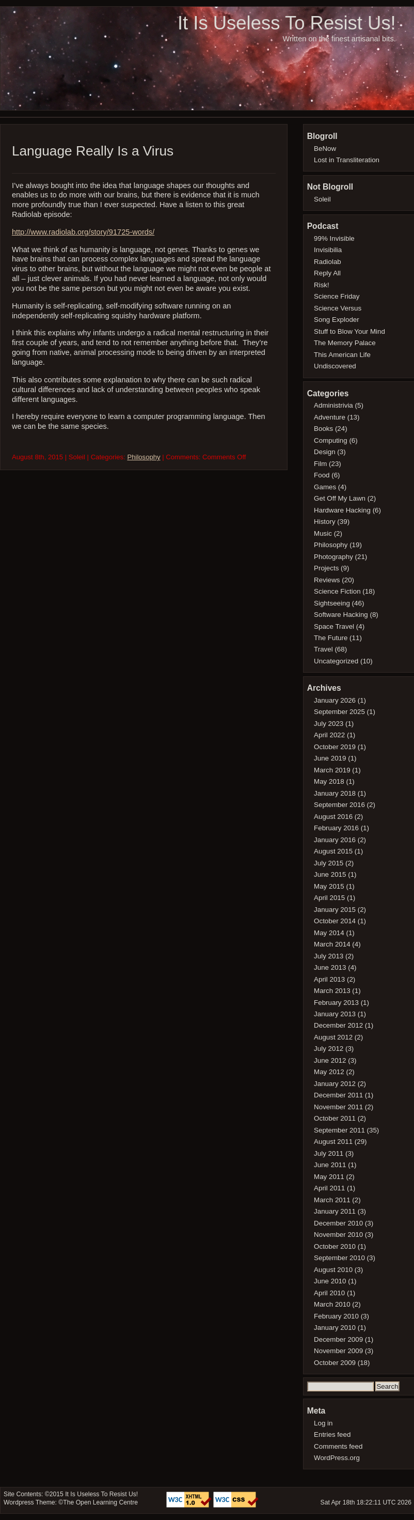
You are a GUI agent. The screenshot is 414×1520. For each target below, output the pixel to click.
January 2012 (335, 1084)
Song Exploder (336, 319)
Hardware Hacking (342, 510)
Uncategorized (336, 661)
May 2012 (329, 1072)
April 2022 (329, 735)
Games (325, 487)
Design (325, 452)
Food (321, 475)
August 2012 (333, 1037)
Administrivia (333, 405)
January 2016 (335, 840)
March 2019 (332, 770)
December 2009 (338, 1339)
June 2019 (330, 758)
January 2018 (335, 793)
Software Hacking (341, 614)
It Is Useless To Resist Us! (287, 23)
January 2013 (335, 1014)
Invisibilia (328, 250)
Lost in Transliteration (346, 160)
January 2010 (335, 1327)
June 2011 (330, 1165)
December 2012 (338, 1025)
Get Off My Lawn (339, 498)
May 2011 (329, 1177)
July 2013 (328, 956)
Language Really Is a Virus (92, 151)
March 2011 (332, 1200)
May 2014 (329, 933)
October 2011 (335, 1118)
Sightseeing (332, 603)
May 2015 (329, 886)
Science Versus (337, 308)
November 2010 (338, 1234)
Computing (330, 440)
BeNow (325, 148)
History (325, 521)
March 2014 (332, 944)
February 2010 (336, 1316)
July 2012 (328, 1048)
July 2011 (328, 1153)
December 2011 (338, 1095)
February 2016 (336, 828)
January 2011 (335, 1211)
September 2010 (339, 1258)
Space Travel (334, 626)
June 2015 (330, 874)
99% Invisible (334, 238)
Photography (333, 557)
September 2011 (339, 1130)
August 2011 (333, 1141)
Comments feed (338, 1446)
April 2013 (329, 979)
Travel (323, 649)
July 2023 (328, 723)
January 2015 (335, 909)
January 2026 (335, 700)
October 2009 (335, 1363)
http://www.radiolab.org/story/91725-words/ (83, 232)
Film (320, 464)
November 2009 (338, 1351)
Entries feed (332, 1434)
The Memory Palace (345, 343)
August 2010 (333, 1270)
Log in (323, 1423)
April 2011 (329, 1188)
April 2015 (329, 898)
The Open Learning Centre (100, 1502)
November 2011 (338, 1107)
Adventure (329, 417)
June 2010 (330, 1281)
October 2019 (335, 747)
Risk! (321, 285)
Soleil (322, 199)
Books (323, 428)
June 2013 (330, 967)
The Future (330, 638)
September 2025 (339, 712)
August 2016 (333, 816)
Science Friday (336, 296)
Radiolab (327, 262)
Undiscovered (335, 366)
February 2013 (336, 1002)
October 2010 (335, 1246)
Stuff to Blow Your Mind (349, 331)
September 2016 (339, 805)
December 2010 (338, 1223)
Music (323, 533)
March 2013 (332, 991)
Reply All (327, 273)
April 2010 (329, 1293)
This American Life (342, 355)
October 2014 (335, 921)
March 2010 (332, 1304)
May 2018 (329, 781)
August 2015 (333, 851)
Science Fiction (337, 591)
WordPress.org (337, 1458)
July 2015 (328, 863)
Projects (326, 568)
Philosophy (143, 457)
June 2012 (330, 1060)
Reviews (327, 580)
